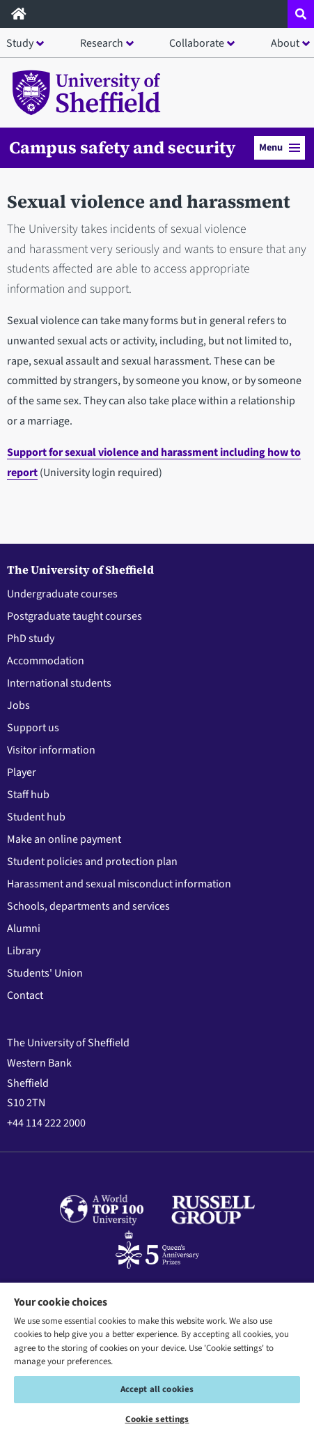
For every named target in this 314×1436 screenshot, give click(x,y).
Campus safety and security (122, 147)
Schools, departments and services (88, 906)
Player (21, 772)
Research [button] (101, 43)
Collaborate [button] (196, 43)
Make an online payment (64, 839)
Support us (33, 727)
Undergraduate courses (62, 594)
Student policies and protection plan (92, 861)
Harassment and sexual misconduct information (119, 884)
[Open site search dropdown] (301, 14)
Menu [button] (279, 147)
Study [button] (19, 43)
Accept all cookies (157, 1389)
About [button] (285, 43)
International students (59, 683)
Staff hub (28, 794)
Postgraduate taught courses (74, 616)
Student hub (36, 817)
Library (23, 950)
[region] (157, 1358)
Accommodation (45, 661)
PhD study (30, 638)
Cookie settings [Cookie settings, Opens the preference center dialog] (157, 1419)
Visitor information (51, 750)
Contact (25, 995)
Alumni (23, 928)
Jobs (18, 705)
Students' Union (45, 973)
